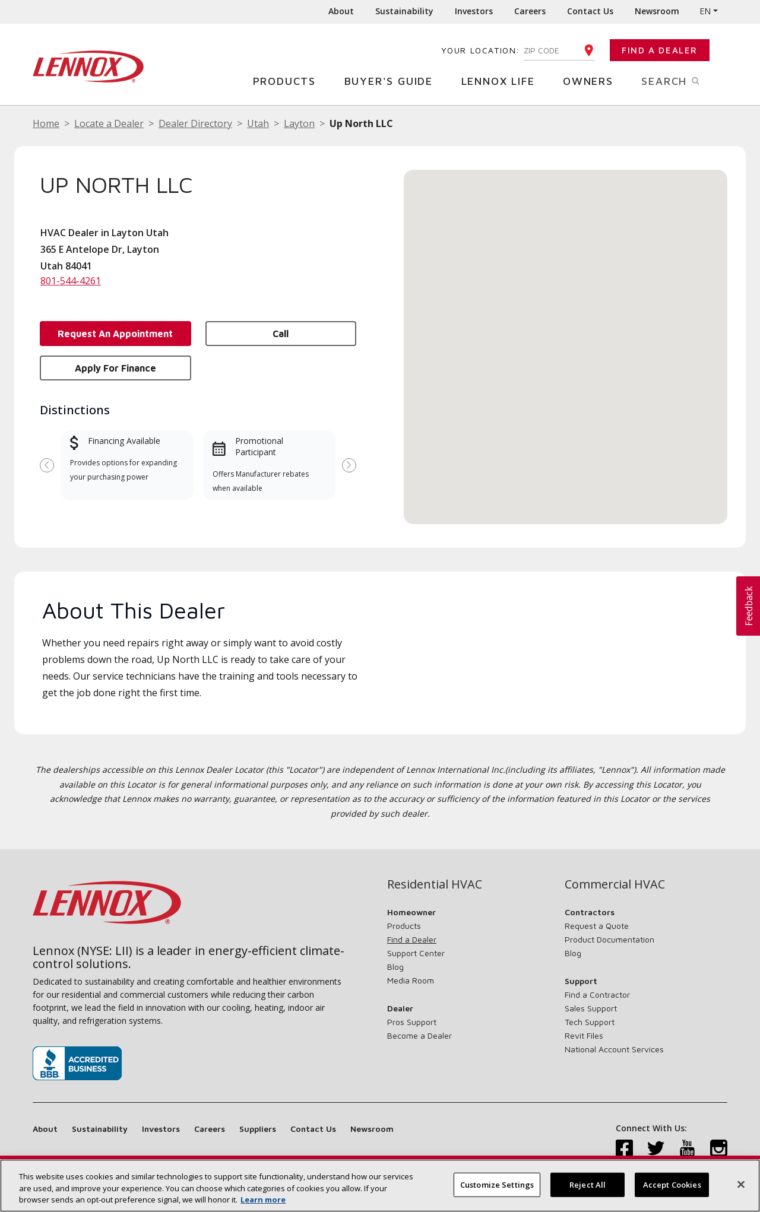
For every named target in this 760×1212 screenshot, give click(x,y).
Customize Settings (497, 1184)
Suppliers (257, 1129)
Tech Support (590, 1022)
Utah (258, 123)
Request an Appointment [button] (115, 333)
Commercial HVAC (615, 884)
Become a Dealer (419, 1035)
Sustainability (404, 11)
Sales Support (591, 1008)
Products (289, 80)
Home (46, 123)
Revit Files (584, 1035)
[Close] (741, 1184)
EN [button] (705, 11)
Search (684, 80)
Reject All (587, 1184)
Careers (530, 11)
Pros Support (411, 1022)
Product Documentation (609, 939)
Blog (395, 967)
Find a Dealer (660, 50)
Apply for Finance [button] (115, 368)
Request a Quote (597, 926)
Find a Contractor (597, 994)
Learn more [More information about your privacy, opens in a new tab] (263, 1199)
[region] (380, 1185)
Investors (474, 11)
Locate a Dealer (109, 123)
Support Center (416, 953)
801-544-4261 (70, 280)
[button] (566, 336)
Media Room (410, 980)
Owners (592, 80)
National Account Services (614, 1049)
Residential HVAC (434, 884)
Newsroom (657, 11)
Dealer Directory (195, 123)
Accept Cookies (672, 1184)
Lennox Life (502, 80)
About (341, 11)
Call (281, 333)
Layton (299, 123)
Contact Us (590, 11)
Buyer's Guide (393, 80)
